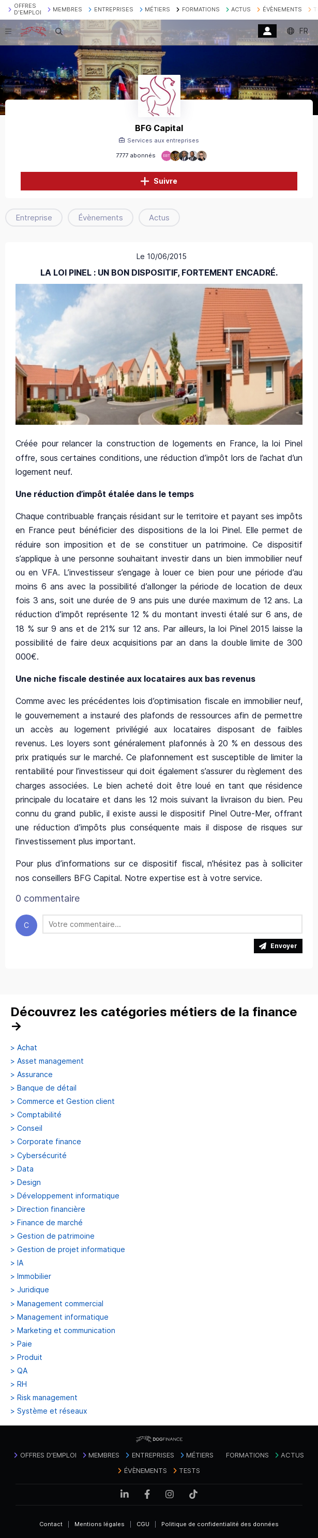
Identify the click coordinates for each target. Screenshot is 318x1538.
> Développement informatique (64, 1196)
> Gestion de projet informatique (67, 1249)
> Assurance (31, 1074)
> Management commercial (56, 1304)
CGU (143, 1524)
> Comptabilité (36, 1115)
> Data (22, 1169)
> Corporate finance (45, 1142)
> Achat (23, 1048)
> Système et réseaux (48, 1411)
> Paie (21, 1344)
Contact (51, 1524)
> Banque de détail (43, 1088)
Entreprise (34, 217)
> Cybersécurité (38, 1155)
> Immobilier (30, 1276)
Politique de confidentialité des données (220, 1524)
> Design (25, 1182)
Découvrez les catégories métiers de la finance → (153, 1019)
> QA (18, 1371)
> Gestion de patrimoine (52, 1236)
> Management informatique (59, 1317)
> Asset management (47, 1061)
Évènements (100, 217)
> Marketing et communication (62, 1330)
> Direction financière (47, 1209)
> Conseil (26, 1128)
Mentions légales (99, 1524)
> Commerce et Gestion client (62, 1101)
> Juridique (29, 1290)
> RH (18, 1384)
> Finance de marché (46, 1223)
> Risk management (44, 1397)
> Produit (26, 1357)
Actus (159, 217)
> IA (16, 1263)
